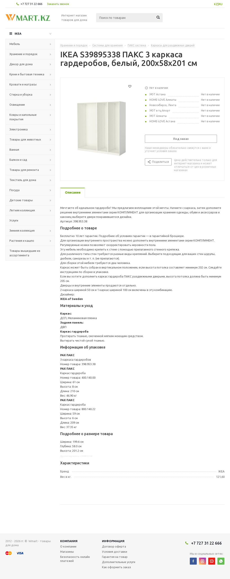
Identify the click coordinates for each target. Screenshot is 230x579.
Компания (68, 541)
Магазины (67, 551)
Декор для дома (21, 64)
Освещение (17, 104)
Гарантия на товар (115, 556)
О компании (68, 546)
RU (220, 4)
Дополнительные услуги (118, 561)
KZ (216, 4)
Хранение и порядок (23, 54)
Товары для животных (25, 139)
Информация (113, 541)
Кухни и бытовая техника (26, 74)
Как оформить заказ (116, 567)
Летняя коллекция (22, 210)
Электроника (18, 129)
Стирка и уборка (20, 94)
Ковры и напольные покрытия (23, 117)
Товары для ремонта (24, 169)
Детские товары (21, 200)
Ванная (14, 149)
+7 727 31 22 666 (31, 3)
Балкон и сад (18, 159)
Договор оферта (114, 546)
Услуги (13, 220)
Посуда (14, 190)
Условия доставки (114, 551)
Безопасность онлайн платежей (75, 558)
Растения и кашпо (21, 240)
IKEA (18, 33)
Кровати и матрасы (23, 84)
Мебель (14, 43)
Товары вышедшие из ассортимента (24, 253)
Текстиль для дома (22, 179)
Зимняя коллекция (22, 230)
